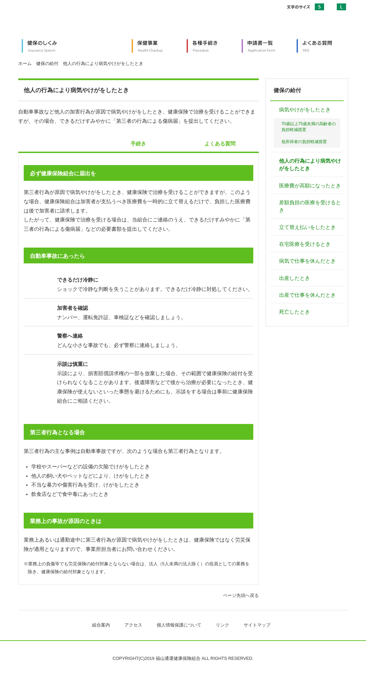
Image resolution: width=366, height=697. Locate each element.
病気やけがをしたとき (305, 109)
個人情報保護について (179, 625)
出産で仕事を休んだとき (307, 295)
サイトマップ (257, 625)
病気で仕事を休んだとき (307, 261)
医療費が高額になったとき (310, 185)
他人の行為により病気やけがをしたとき (310, 164)
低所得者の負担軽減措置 (304, 141)
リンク (222, 625)
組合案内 (101, 625)
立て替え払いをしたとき (307, 227)
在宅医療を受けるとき (305, 244)
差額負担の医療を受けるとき (310, 206)
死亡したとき (294, 312)
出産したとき (294, 278)
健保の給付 (47, 63)
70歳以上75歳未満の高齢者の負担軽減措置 (308, 126)
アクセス (133, 625)
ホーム (25, 63)
